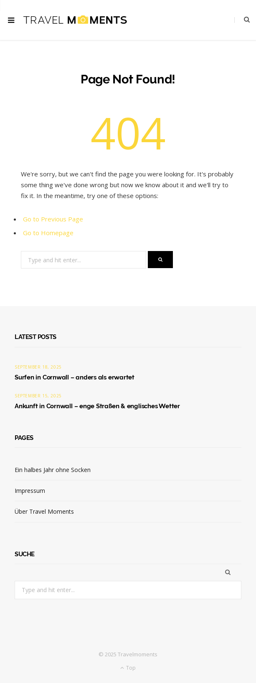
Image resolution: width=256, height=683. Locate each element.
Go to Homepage (48, 233)
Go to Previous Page (53, 219)
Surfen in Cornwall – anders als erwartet (74, 377)
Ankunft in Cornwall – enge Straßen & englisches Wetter (97, 406)
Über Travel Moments (44, 511)
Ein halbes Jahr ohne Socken (53, 470)
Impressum (30, 491)
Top (128, 667)
